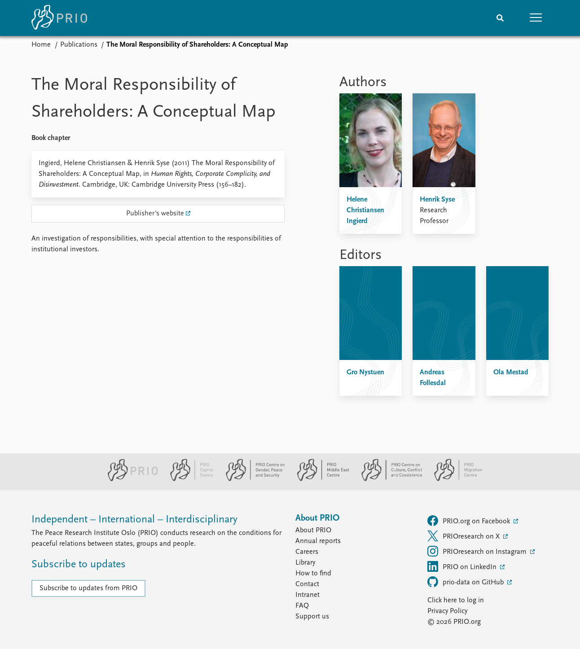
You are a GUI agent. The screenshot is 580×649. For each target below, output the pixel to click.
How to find (313, 573)
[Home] (59, 18)
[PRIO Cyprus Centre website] (188, 479)
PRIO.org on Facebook (469, 520)
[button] (536, 18)
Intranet (307, 595)
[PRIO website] (129, 479)
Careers (306, 552)
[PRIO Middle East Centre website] (319, 479)
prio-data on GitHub (466, 581)
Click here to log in (455, 600)
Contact (307, 584)
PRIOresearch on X (464, 536)
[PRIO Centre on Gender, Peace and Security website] (251, 479)
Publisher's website (155, 213)
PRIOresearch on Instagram (477, 551)
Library (305, 562)
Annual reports (318, 541)
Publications (78, 44)
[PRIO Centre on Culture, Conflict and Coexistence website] (388, 479)
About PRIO (313, 530)
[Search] (500, 18)
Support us (312, 616)
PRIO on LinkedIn (462, 566)
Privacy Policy (447, 611)
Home (41, 44)
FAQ (302, 606)
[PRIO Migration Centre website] (453, 479)
